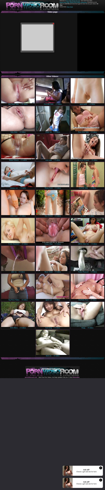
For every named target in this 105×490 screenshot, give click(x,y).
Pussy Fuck (70, 6)
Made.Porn (84, 2)
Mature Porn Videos (75, 2)
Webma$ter (76, 377)
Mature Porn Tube (64, 2)
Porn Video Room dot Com (73, 0)
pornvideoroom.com (31, 377)
